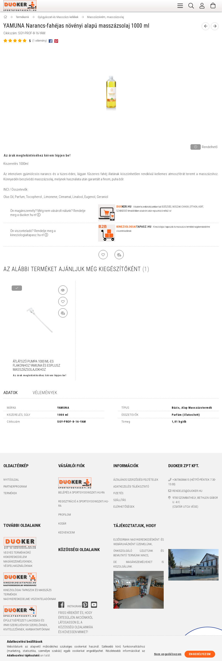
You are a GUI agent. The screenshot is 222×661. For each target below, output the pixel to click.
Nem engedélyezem (168, 654)
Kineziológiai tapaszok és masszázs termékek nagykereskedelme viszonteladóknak (29, 576)
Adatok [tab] (10, 392)
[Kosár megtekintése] (213, 5)
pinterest (85, 586)
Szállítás (119, 481)
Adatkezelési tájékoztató (131, 467)
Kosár (62, 505)
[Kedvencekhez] (62, 301)
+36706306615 (180, 461)
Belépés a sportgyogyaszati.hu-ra (81, 473)
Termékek (10, 474)
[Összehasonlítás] (62, 312)
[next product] (215, 26)
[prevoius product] (205, 26)
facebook (61, 586)
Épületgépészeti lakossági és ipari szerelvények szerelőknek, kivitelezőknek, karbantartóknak (26, 606)
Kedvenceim (66, 514)
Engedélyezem (200, 654)
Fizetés (118, 474)
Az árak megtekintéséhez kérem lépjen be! (37, 155)
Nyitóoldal (11, 461)
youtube (94, 586)
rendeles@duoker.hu (187, 472)
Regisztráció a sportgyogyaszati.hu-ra (83, 485)
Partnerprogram (15, 467)
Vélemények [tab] (45, 392)
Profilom (64, 496)
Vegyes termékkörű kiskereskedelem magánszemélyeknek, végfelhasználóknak (17, 540)
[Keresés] (191, 5)
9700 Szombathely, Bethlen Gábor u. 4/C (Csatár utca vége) (195, 483)
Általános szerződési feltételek (135, 461)
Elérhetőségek (123, 488)
